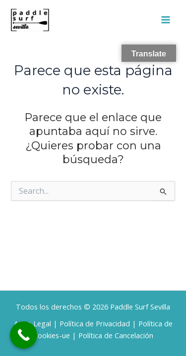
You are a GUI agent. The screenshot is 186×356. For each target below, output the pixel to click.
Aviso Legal (32, 323)
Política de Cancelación (115, 335)
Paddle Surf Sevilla (140, 307)
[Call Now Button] (23, 335)
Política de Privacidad (95, 323)
